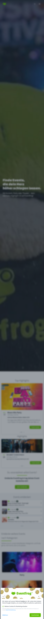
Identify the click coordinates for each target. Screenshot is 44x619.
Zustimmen (35, 615)
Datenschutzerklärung (10, 610)
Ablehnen (5, 615)
